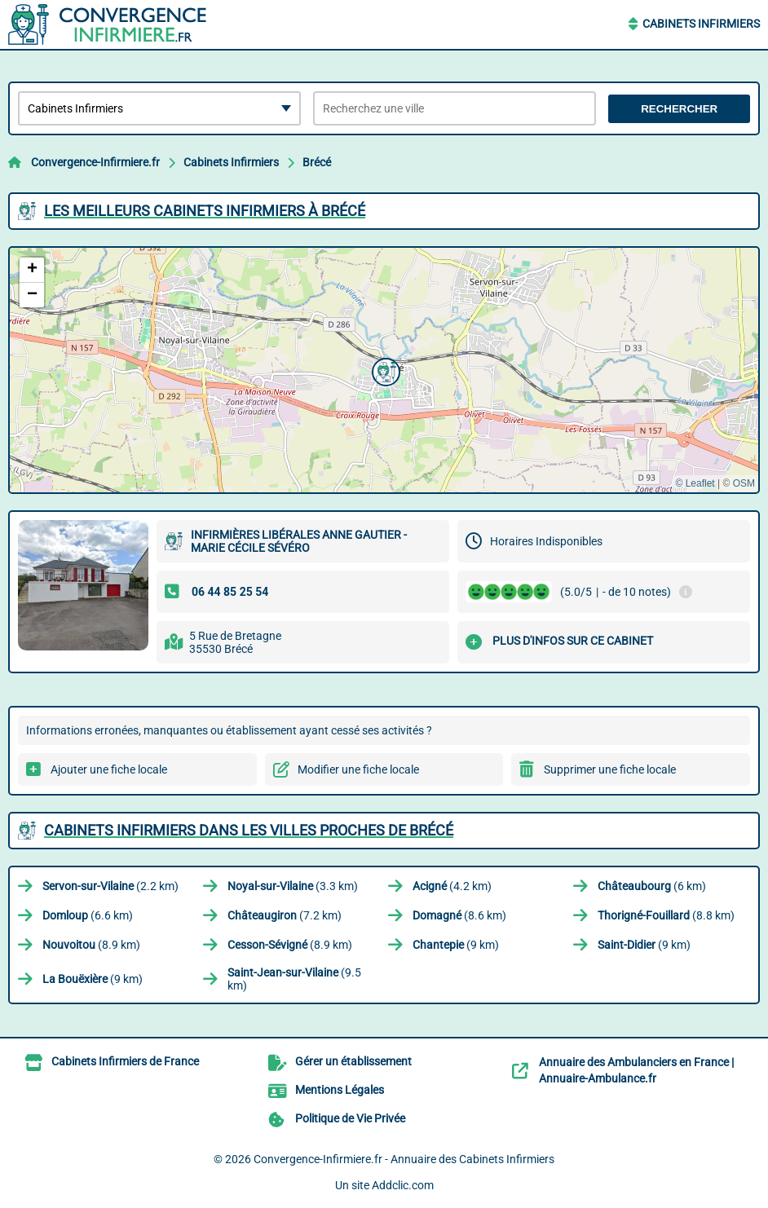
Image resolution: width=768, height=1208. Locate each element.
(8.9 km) (91, 944)
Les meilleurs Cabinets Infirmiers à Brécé (204, 210)
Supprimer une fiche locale (610, 769)
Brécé (316, 162)
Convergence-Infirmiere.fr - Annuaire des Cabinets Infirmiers (404, 1159)
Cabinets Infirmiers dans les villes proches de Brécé (248, 830)
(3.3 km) (292, 886)
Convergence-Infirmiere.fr (95, 162)
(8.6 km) (459, 915)
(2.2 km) (110, 886)
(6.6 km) (87, 915)
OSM (744, 483)
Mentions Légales (339, 1089)
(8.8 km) (666, 915)
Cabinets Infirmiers (701, 23)
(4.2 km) (452, 886)
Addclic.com (403, 1185)
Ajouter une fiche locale (109, 769)
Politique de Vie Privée (350, 1118)
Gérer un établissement (353, 1061)
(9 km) (456, 944)
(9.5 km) (294, 979)
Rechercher (679, 109)
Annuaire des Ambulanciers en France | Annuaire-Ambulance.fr (636, 1070)
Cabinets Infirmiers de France (125, 1061)
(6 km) (652, 886)
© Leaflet (694, 483)
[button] (384, 370)
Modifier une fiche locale (358, 769)
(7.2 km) (284, 915)
